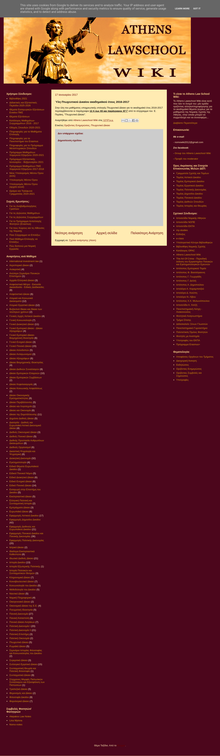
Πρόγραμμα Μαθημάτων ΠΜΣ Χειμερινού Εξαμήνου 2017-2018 (26, 167)
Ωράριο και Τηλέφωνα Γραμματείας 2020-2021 (22, 192)
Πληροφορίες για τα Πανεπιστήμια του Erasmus (23, 140)
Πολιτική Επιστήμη (19, 634)
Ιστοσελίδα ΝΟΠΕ (185, 222)
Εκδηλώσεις (182, 364)
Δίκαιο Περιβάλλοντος (20, 402)
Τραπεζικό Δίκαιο (18, 689)
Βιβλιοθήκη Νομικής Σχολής (191, 246)
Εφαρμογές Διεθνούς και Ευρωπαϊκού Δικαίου (22, 528)
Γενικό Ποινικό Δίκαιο (20, 346)
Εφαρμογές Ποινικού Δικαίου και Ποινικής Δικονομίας (26, 535)
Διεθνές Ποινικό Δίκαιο (21, 436)
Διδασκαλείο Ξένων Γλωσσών (192, 324)
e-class (180, 238)
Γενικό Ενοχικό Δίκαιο (20, 342)
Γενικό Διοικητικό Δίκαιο (21, 324)
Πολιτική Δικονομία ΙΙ (20, 630)
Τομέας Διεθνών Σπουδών (190, 201)
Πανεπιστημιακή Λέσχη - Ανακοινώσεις (189, 310)
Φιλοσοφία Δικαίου (19, 697)
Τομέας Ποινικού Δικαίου (189, 197)
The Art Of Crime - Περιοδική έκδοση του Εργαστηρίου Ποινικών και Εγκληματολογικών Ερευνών (194, 261)
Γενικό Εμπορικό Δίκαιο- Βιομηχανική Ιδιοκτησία (22, 336)
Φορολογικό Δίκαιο (19, 701)
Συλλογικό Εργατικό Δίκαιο (23, 664)
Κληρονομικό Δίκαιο (19, 577)
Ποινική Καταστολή (19, 618)
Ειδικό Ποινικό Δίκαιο (20, 485)
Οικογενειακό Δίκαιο (19, 601)
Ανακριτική (15, 269)
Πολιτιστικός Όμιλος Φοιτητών (192, 332)
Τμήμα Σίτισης (183, 320)
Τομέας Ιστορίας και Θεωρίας (191, 205)
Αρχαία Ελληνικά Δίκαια (21, 280)
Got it (197, 8)
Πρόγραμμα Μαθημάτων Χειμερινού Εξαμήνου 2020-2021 (26, 154)
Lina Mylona (15, 720)
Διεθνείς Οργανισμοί (20, 447)
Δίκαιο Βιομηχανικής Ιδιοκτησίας (26, 362)
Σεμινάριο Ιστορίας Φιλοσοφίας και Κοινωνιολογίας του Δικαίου (25, 652)
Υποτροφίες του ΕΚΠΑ (188, 340)
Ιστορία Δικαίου (17, 562)
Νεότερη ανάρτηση (69, 233)
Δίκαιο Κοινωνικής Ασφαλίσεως (25, 388)
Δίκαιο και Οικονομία (20, 410)
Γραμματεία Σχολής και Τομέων (192, 173)
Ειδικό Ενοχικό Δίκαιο (20, 481)
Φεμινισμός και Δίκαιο (20, 693)
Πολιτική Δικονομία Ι (19, 626)
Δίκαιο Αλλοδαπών (19, 350)
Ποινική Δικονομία (18, 613)
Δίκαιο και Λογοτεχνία (20, 406)
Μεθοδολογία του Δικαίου (22, 589)
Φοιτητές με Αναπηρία (187, 336)
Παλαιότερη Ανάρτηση (147, 233)
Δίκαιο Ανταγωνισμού (20, 354)
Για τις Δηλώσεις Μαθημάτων (24, 213)
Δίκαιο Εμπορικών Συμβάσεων (25, 377)
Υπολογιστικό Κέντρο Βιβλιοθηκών (194, 242)
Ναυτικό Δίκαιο (17, 593)
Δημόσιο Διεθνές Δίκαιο (21, 418)
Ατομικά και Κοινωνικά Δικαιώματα (21, 299)
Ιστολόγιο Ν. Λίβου (186, 296)
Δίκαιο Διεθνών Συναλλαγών (24, 369)
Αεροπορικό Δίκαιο (19, 265)
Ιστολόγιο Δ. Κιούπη (186, 292)
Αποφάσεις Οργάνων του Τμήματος (194, 356)
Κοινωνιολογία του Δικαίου (23, 585)
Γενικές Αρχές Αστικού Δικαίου (25, 316)
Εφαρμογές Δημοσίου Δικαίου (25, 519)
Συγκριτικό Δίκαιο (18, 660)
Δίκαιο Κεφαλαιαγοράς (21, 384)
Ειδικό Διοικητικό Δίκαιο (21, 477)
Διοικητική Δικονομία (20, 458)
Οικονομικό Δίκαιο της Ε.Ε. (23, 605)
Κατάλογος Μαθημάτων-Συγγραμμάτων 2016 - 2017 (24, 122)
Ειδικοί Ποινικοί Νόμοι (20, 473)
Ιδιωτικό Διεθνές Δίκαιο (21, 558)
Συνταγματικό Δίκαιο (20, 675)
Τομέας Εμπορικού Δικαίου (190, 181)
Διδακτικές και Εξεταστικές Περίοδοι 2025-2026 (23, 104)
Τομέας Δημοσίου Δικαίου (189, 193)
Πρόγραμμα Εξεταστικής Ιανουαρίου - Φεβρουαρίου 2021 (26, 160)
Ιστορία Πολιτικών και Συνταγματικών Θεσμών (22, 572)
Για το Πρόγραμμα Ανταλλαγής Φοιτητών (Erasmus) (25, 222)
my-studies (182, 230)
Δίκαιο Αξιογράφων (19, 358)
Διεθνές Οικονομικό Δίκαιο (23, 432)
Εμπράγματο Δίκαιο (19, 507)
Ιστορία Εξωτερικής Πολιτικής (24, 566)
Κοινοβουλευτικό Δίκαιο (21, 581)
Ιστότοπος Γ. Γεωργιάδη (188, 276)
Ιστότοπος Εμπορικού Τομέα (191, 268)
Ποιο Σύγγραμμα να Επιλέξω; (25, 235)
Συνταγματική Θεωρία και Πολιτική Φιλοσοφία (22, 670)
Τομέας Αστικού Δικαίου (188, 177)
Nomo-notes (15, 724)
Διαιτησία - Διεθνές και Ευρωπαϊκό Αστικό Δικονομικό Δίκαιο (25, 425)
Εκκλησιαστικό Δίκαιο (20, 496)
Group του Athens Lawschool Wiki (192, 153)
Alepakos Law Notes (20, 716)
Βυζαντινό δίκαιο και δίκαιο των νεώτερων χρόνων (25, 310)
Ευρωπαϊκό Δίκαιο (18, 511)
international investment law (24, 261)
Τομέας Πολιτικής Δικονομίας (191, 189)
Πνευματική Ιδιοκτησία (21, 609)
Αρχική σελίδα (106, 233)
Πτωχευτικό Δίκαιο (100, 125)
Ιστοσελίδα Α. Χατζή (186, 305)
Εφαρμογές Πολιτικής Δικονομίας (26, 540)
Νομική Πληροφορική (20, 597)
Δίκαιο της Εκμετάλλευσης (23, 414)
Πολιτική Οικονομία (19, 638)
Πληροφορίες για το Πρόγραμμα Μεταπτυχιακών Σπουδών (26, 147)
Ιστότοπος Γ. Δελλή (186, 280)
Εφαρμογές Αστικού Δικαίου (23, 515)
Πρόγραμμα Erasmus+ (188, 344)
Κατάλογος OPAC (185, 250)
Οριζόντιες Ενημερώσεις (77, 125)
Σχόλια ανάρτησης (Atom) (82, 240)
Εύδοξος (180, 234)
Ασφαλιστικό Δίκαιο (19, 294)
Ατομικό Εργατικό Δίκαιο (22, 305)
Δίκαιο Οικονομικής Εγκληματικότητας (19, 397)
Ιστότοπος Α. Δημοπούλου (190, 284)
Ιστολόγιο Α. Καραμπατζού (190, 288)
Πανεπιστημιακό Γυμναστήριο (191, 328)
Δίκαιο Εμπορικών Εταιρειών (24, 373)
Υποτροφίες (182, 379)
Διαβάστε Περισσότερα (185, 123)
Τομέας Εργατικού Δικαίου (189, 185)
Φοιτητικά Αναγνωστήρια (189, 316)
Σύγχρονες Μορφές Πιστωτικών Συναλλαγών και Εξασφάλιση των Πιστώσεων (27, 682)
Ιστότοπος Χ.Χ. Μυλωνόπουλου (193, 300)
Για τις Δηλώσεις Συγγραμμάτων (26, 217)
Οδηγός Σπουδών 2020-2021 (24, 127)
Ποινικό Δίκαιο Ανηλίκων (22, 622)
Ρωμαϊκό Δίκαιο (17, 646)
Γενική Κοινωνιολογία (20, 320)
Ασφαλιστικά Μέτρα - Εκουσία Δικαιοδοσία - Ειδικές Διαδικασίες (26, 286)
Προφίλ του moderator (186, 158)
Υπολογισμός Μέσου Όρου (23, 179)
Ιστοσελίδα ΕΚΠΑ (185, 226)
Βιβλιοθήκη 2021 (18, 98)
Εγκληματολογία (17, 462)
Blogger (121, 745)
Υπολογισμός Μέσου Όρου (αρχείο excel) (23, 185)
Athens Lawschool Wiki (188, 254)
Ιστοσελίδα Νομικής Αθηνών (191, 218)
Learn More (182, 8)
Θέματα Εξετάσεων (19, 116)
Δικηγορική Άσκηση (186, 360)
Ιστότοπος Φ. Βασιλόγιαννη (190, 272)
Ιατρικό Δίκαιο (16, 547)
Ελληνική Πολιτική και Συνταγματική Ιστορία (20, 502)
